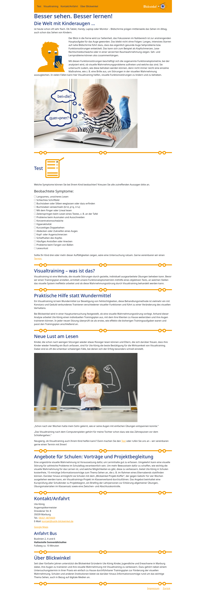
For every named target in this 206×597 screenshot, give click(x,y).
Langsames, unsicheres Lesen (52, 196)
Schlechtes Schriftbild (47, 200)
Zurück (166, 588)
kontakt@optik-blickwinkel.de (57, 521)
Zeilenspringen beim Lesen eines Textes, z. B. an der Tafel (67, 213)
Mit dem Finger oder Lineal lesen (54, 210)
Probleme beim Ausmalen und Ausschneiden (60, 217)
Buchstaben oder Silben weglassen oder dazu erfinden (65, 203)
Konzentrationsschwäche (49, 220)
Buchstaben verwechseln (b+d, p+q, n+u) (58, 207)
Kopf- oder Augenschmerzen (51, 234)
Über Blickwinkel (89, 6)
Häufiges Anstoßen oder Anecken (54, 241)
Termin (37, 258)
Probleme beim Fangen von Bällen (54, 244)
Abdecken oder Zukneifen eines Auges (57, 231)
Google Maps (41, 527)
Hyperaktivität (44, 224)
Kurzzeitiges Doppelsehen (50, 227)
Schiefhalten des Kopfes (49, 237)
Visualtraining (50, 6)
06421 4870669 (47, 517)
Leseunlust (42, 248)
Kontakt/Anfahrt (69, 6)
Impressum (153, 588)
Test (39, 6)
